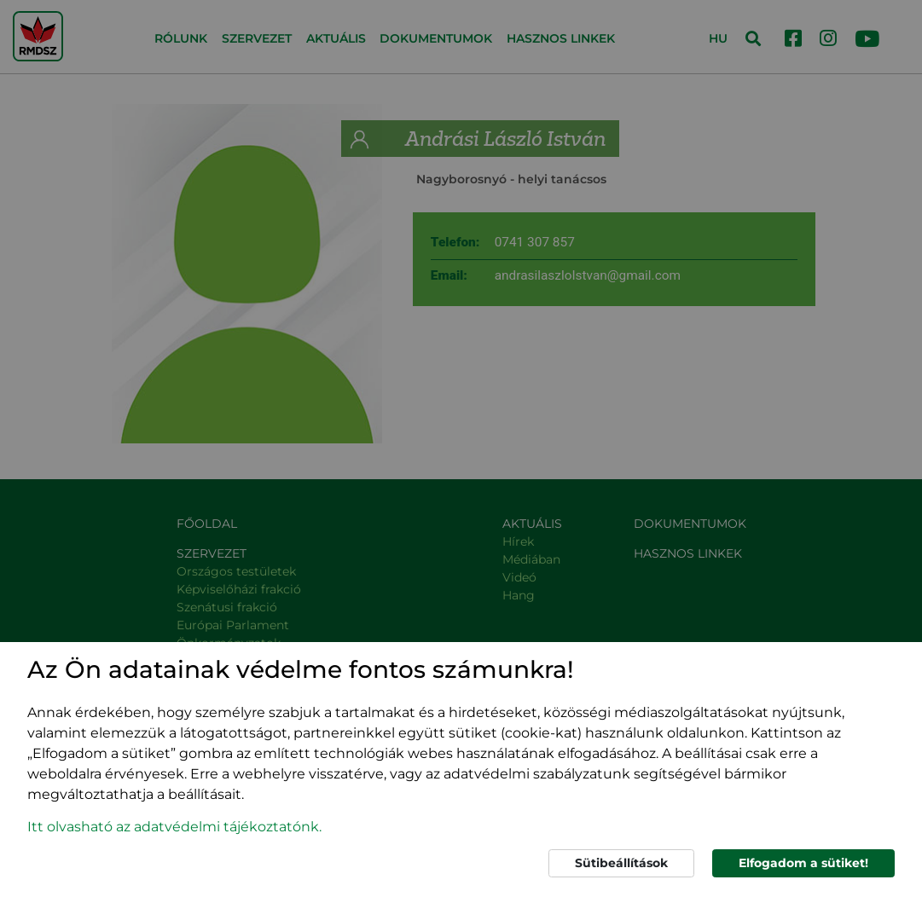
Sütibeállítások (621, 863)
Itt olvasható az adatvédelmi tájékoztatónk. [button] (174, 827)
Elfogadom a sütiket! (803, 863)
